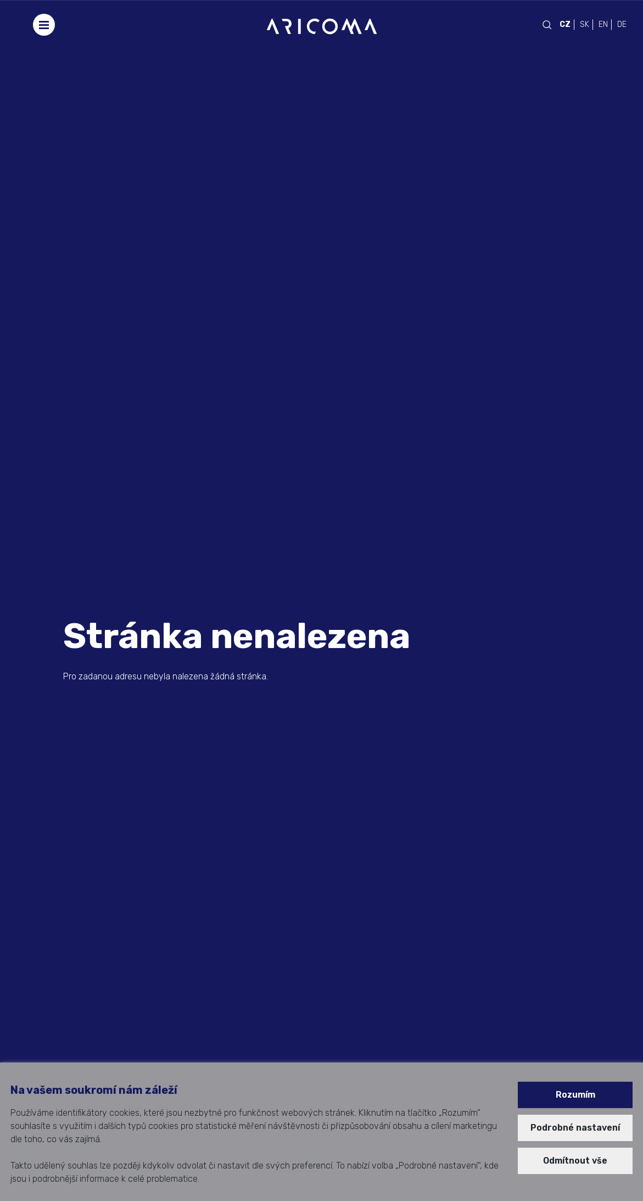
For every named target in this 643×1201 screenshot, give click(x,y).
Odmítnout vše (575, 1160)
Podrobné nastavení (575, 1127)
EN (603, 24)
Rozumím (575, 1094)
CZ (565, 24)
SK (584, 24)
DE (622, 24)
